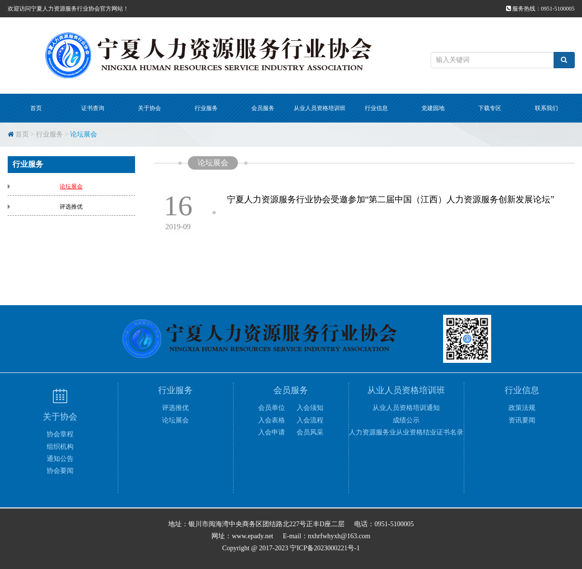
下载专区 (489, 108)
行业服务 (206, 108)
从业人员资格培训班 (320, 108)
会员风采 (310, 432)
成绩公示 (406, 420)
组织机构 (60, 446)
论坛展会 (83, 134)
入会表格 (271, 420)
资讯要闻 (521, 420)
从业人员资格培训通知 (406, 407)
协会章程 (60, 434)
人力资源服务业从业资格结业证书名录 (406, 432)
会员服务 (262, 108)
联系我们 (546, 108)
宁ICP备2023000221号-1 (324, 548)
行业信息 (376, 108)
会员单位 (271, 407)
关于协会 (149, 108)
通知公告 (60, 458)
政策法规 (521, 407)
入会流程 (310, 420)
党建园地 (433, 108)
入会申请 (271, 432)
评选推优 (71, 206)
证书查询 (92, 108)
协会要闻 (60, 470)
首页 (36, 108)
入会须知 (310, 407)
